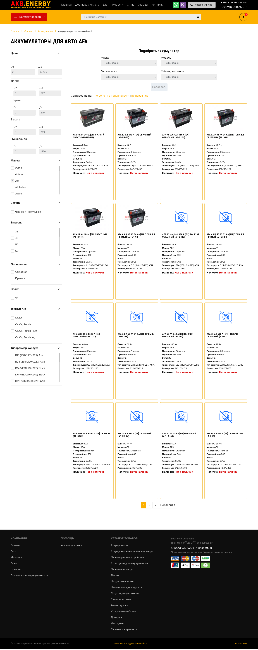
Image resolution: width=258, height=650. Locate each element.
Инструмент (118, 624)
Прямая (20, 278)
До (50, 70)
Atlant (18, 193)
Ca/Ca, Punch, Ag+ (26, 337)
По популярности (118, 95)
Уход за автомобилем (123, 612)
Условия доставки (71, 545)
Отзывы (15, 545)
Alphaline (20, 187)
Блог (13, 551)
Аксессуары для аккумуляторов (129, 563)
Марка (105, 57)
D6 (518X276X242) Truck (30, 374)
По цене (100, 95)
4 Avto (19, 174)
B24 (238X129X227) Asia (30, 361)
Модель (166, 57)
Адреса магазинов (235, 2)
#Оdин (19, 168)
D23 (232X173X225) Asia (30, 381)
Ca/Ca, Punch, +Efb (26, 330)
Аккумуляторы (119, 545)
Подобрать (159, 87)
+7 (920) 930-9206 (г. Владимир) (191, 548)
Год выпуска (109, 71)
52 (16, 244)
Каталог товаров (27, 17)
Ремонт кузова (119, 605)
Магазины (16, 557)
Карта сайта (241, 644)
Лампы (115, 575)
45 (16, 238)
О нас (14, 563)
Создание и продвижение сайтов (130, 644)
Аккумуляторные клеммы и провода (132, 551)
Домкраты (117, 618)
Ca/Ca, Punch (23, 324)
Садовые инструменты (124, 630)
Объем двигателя (172, 71)
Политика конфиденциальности (29, 575)
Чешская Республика (28, 211)
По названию (139, 95)
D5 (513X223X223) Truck (30, 368)
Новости (16, 569)
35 (16, 231)
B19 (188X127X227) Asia (29, 355)
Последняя (167, 505)
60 (16, 251)
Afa (17, 180)
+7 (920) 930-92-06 (233, 7)
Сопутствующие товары (125, 593)
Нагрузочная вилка (122, 581)
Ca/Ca (18, 318)
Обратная (21, 271)
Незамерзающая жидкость (126, 587)
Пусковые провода (122, 569)
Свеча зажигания (121, 599)
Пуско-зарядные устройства (127, 557)
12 (16, 298)
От (23, 70)
